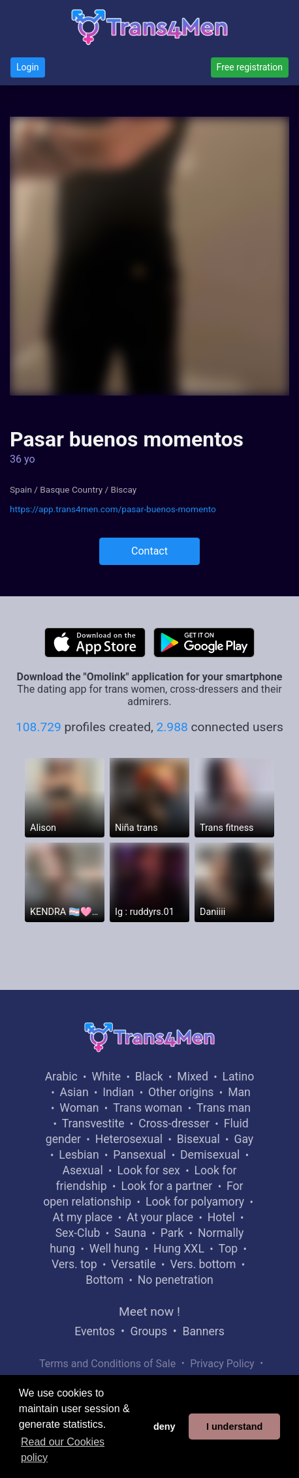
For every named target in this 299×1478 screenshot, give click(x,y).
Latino (239, 1076)
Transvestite (93, 1123)
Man (239, 1092)
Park (172, 1232)
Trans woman (147, 1107)
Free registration (250, 67)
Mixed (192, 1076)
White (106, 1076)
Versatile (133, 1264)
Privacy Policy (222, 1363)
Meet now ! (149, 1311)
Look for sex (148, 1170)
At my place (83, 1217)
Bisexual (198, 1139)
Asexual (83, 1170)
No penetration (175, 1279)
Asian (74, 1092)
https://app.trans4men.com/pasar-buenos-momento (113, 509)
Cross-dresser (174, 1123)
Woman (79, 1107)
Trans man (224, 1107)
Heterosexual (129, 1139)
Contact (149, 551)
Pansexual (139, 1154)
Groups (149, 1331)
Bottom (104, 1279)
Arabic (61, 1076)
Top (228, 1248)
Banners (203, 1331)
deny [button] (164, 1426)
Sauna (130, 1232)
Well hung (114, 1248)
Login (27, 67)
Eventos (94, 1331)
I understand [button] (234, 1426)
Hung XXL (178, 1248)
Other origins (180, 1092)
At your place (160, 1217)
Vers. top (74, 1264)
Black (149, 1076)
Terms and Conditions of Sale (107, 1363)
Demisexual (210, 1154)
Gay (243, 1139)
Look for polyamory (195, 1201)
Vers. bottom (203, 1264)
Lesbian (79, 1154)
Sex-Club (78, 1232)
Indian (118, 1092)
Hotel (221, 1217)
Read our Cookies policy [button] (62, 1449)
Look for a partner (166, 1186)
